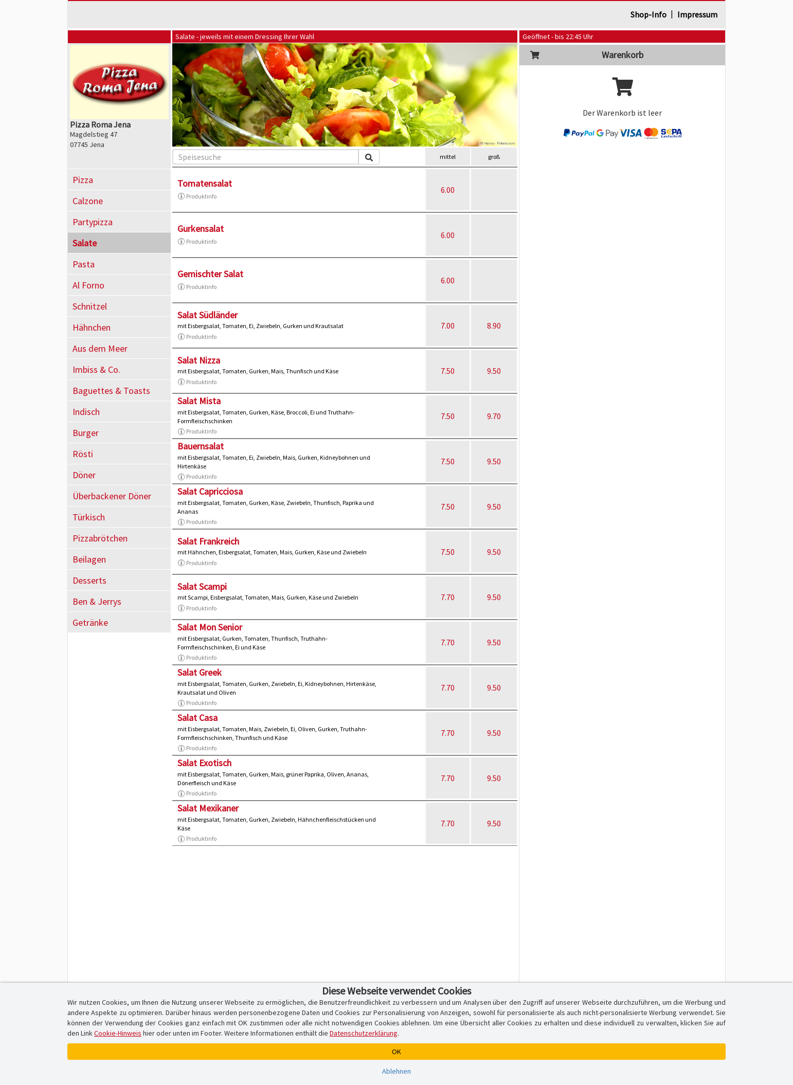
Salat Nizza (198, 360)
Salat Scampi (202, 586)
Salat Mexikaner (208, 808)
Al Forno (88, 285)
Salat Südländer (207, 315)
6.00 (448, 190)
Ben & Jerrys (97, 601)
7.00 (448, 325)
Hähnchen (92, 327)
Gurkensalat (200, 228)
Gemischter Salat (210, 274)
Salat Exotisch (204, 763)
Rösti (83, 454)
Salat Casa (197, 718)
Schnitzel (90, 306)
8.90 (494, 325)
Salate (85, 243)
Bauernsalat (200, 446)
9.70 (494, 416)
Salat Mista (199, 401)
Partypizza (93, 222)
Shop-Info (648, 14)
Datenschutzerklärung (364, 1033)
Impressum (697, 14)
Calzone (88, 201)
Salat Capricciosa (210, 491)
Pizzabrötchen (100, 538)
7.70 (448, 597)
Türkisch (89, 517)
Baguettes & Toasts (111, 390)
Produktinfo (197, 196)
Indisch (86, 412)
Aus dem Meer (100, 348)
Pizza (83, 180)
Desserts (89, 580)
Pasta (84, 264)
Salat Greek (199, 672)
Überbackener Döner (112, 496)
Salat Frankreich (208, 541)
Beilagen (89, 559)
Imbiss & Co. (96, 369)
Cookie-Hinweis (117, 1033)
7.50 (448, 371)
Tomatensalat (204, 183)
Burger (86, 433)
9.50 (494, 371)
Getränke (90, 622)
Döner (84, 475)
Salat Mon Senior (209, 627)
